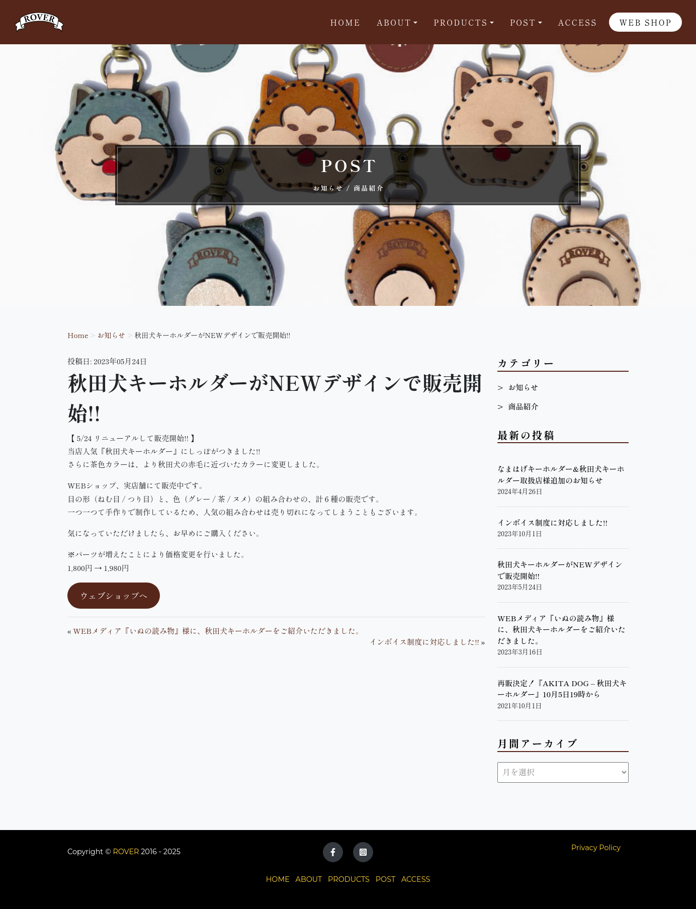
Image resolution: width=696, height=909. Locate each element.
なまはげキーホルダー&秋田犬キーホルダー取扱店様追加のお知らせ (561, 474)
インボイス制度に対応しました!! (424, 641)
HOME (278, 879)
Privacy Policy (596, 847)
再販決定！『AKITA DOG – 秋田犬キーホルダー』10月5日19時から (562, 689)
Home (345, 22)
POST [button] (523, 22)
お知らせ (111, 335)
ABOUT (309, 879)
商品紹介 (523, 406)
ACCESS (415, 879)
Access (577, 22)
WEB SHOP (645, 22)
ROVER (126, 851)
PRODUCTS (349, 879)
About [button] (394, 22)
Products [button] (460, 22)
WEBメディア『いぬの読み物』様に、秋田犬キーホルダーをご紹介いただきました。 (218, 630)
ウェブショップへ (113, 595)
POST (385, 879)
